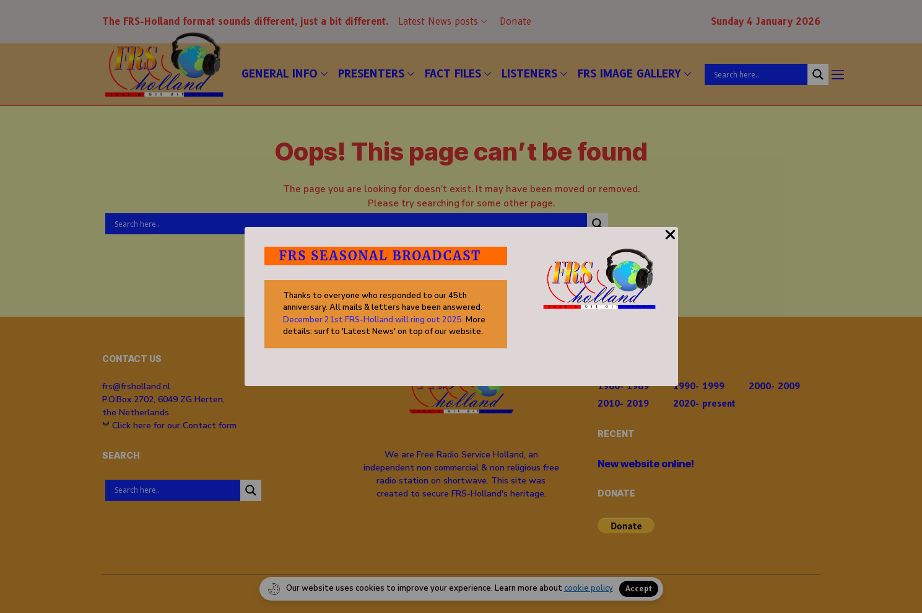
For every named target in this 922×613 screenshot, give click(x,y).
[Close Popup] (670, 242)
